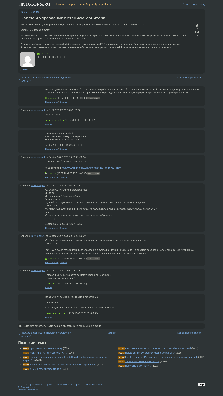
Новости (60, 4)
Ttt (38, 54)
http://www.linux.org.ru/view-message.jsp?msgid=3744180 (91, 168)
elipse (48, 283)
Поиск (107, 4)
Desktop (35, 12)
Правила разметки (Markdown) (88, 384)
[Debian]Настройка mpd (189, 77)
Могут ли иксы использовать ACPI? (48, 353)
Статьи (81, 4)
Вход (202, 4)
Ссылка (24, 70)
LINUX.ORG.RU (34, 4)
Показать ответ (52, 102)
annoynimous (51, 313)
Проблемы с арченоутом (138, 366)
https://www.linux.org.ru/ (28, 390)
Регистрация (189, 4)
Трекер (99, 4)
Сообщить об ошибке (27, 387)
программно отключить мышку (46, 348)
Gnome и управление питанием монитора (62, 17)
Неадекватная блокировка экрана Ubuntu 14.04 (150, 353)
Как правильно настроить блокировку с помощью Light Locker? (63, 364)
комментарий (38, 110)
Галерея (70, 4)
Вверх (201, 385)
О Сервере (22, 384)
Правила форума (36, 384)
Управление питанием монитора (142, 361)
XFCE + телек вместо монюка (45, 369)
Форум (89, 4)
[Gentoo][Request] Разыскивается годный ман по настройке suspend (161, 357)
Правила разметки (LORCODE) (59, 384)
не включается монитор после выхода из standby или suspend (158, 348)
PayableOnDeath (53, 120)
